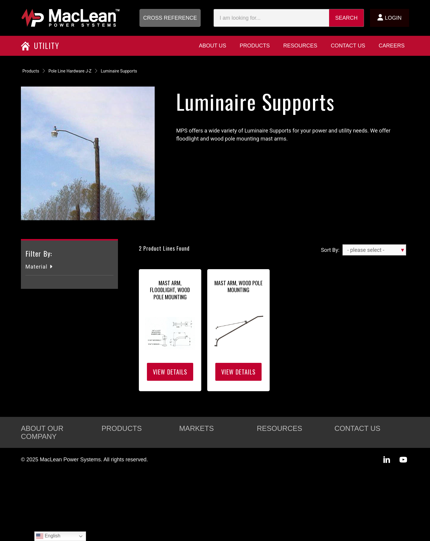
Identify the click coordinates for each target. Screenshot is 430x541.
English (48, 536)
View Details (170, 371)
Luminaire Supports (119, 71)
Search (346, 18)
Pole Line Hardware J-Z (69, 71)
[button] (170, 18)
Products (30, 71)
